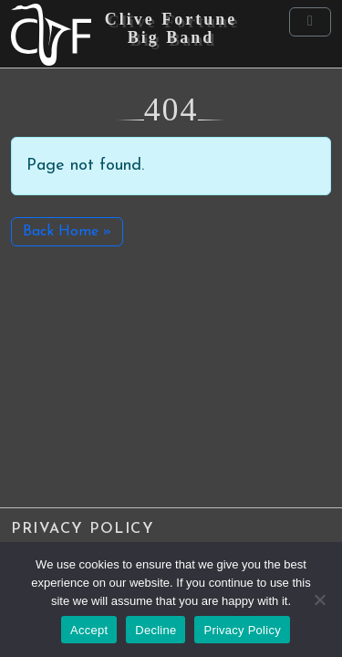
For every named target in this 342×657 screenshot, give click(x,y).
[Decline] (319, 599)
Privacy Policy (82, 529)
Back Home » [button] (67, 231)
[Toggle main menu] (310, 21)
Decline (155, 630)
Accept (89, 630)
